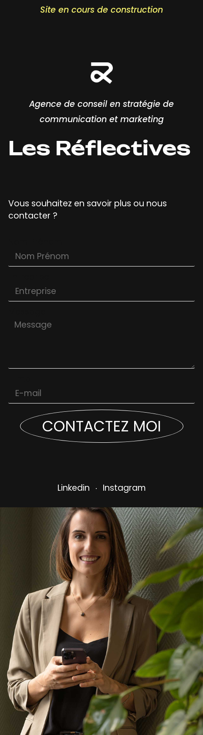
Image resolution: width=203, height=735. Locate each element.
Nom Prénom (35, 242)
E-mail (21, 379)
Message (27, 312)
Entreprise (28, 277)
